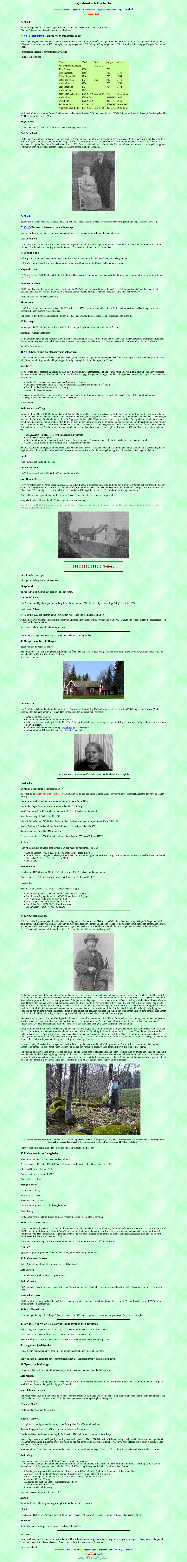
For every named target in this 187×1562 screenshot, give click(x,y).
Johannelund (31, 252)
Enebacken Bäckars (35, 915)
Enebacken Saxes (34, 1153)
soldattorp (41, 395)
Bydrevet (76, 9)
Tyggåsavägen (68, 727)
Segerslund (37, 351)
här (132, 1471)
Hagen (24, 1418)
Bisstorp (29, 321)
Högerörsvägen (89, 9)
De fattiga (118, 9)
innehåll (129, 9)
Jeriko (27, 1323)
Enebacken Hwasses (35, 1258)
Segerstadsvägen (105, 9)
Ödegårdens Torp (34, 641)
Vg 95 (27, 35)
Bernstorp (38, 35)
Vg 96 (27, 351)
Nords (27, 215)
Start (68, 9)
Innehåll (99, 1554)
